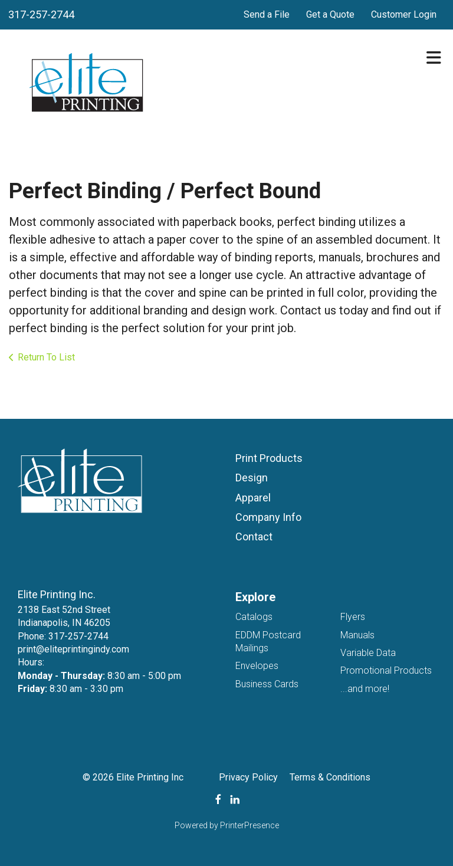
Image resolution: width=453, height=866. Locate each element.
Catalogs (254, 616)
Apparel (253, 497)
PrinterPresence (249, 825)
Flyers (352, 616)
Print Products (269, 458)
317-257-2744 (41, 14)
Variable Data (368, 652)
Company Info (268, 517)
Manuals (357, 635)
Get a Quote (330, 14)
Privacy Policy (248, 777)
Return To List (46, 357)
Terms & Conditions (330, 777)
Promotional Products (386, 670)
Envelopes (256, 665)
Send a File (267, 14)
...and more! (364, 688)
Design (251, 477)
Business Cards (266, 684)
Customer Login (403, 14)
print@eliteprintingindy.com (73, 649)
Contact (254, 536)
